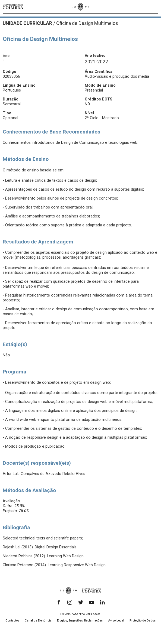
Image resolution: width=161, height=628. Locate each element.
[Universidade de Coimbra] (13, 6)
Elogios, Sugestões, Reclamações (80, 620)
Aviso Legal (116, 620)
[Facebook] (58, 602)
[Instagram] (69, 602)
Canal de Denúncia (38, 620)
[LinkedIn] (102, 602)
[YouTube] (91, 602)
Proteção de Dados (143, 620)
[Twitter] (80, 602)
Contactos (12, 620)
